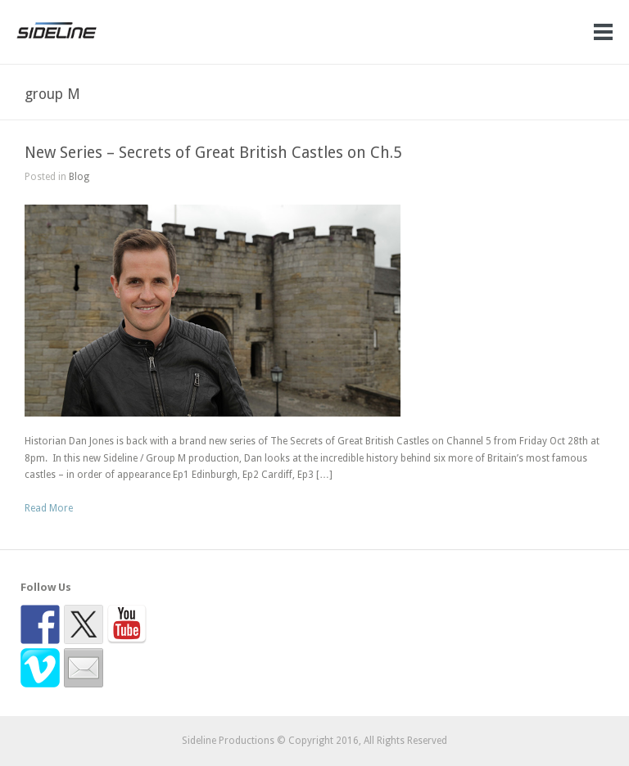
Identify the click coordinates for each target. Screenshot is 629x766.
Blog (79, 176)
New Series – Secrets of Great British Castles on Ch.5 (213, 152)
